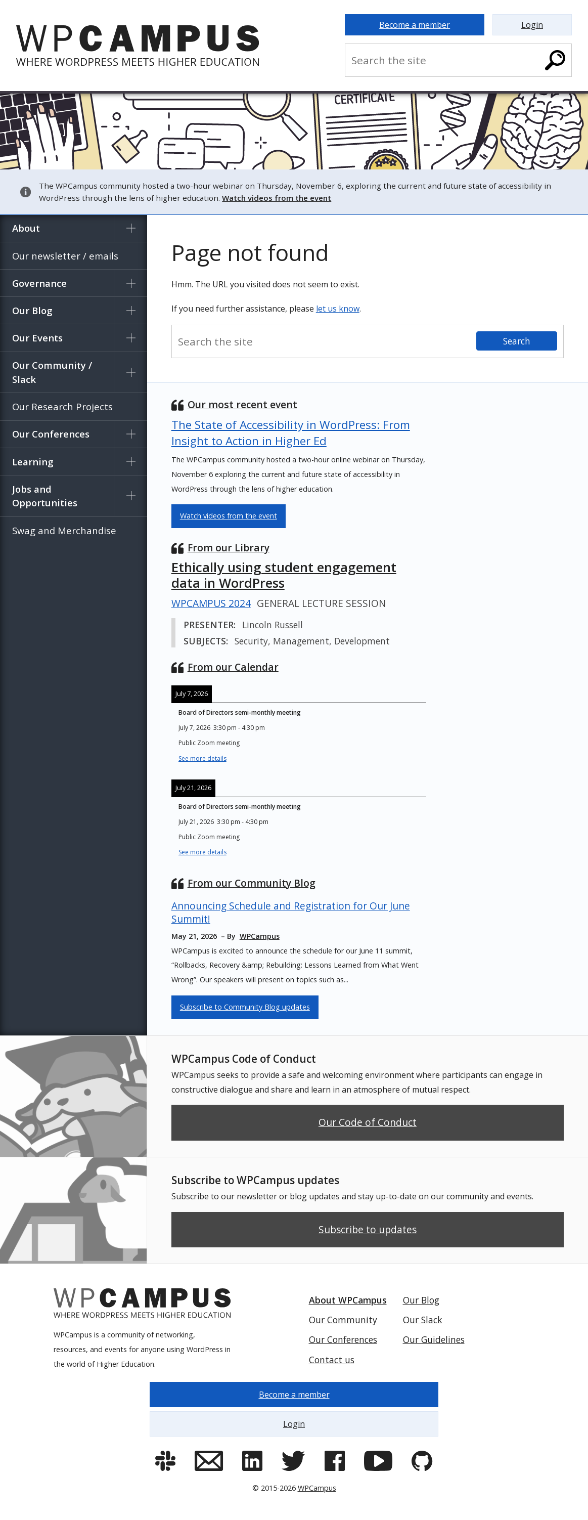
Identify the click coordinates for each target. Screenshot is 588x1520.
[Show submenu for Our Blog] (130, 310)
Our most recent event (242, 404)
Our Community (343, 1320)
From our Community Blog (251, 883)
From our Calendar (233, 667)
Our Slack (422, 1320)
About (26, 228)
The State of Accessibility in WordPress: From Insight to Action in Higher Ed (290, 432)
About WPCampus (348, 1300)
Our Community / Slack (52, 372)
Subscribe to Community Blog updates (245, 1007)
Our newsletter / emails (65, 255)
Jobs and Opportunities (44, 496)
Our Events (37, 337)
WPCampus (317, 1488)
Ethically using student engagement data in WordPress (283, 575)
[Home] (153, 45)
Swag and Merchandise (64, 530)
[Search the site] (445, 60)
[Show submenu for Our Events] (130, 337)
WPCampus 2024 (211, 603)
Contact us (331, 1360)
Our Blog (32, 310)
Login (532, 24)
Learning (33, 461)
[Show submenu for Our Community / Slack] (130, 372)
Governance (39, 283)
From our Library (228, 547)
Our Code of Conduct (368, 1122)
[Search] (555, 60)
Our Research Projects (62, 406)
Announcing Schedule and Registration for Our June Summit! (290, 912)
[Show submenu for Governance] (130, 283)
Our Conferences (50, 433)
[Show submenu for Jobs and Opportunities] (130, 495)
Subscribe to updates (368, 1229)
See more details (202, 758)
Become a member (414, 24)
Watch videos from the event (228, 515)
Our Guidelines (434, 1339)
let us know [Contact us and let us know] (337, 308)
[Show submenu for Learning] (130, 461)
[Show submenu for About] (130, 228)
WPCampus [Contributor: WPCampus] (260, 936)
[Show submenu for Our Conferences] (130, 434)
